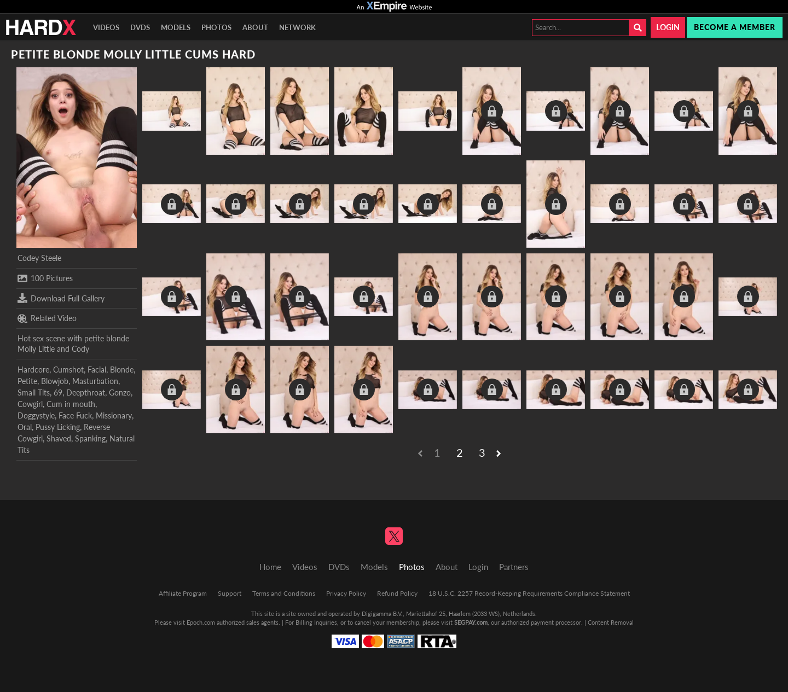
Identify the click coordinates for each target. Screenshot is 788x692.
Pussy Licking (58, 427)
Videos (106, 27)
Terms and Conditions (283, 593)
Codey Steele (39, 258)
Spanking (90, 438)
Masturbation (95, 381)
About (255, 27)
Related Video (47, 318)
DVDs (140, 27)
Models (175, 27)
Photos (216, 27)
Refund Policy (397, 593)
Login (668, 27)
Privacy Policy (346, 593)
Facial (97, 369)
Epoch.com (201, 622)
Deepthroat (85, 392)
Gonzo (120, 392)
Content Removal (611, 622)
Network (297, 27)
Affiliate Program (183, 593)
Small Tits (34, 392)
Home (270, 567)
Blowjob (54, 381)
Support (229, 593)
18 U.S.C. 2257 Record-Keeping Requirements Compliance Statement (529, 593)
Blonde (122, 369)
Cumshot (68, 369)
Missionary (114, 415)
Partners (514, 567)
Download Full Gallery (61, 298)
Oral (25, 427)
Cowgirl (30, 404)
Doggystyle (36, 415)
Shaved (59, 438)
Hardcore (33, 369)
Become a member (734, 27)
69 (58, 392)
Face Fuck (75, 415)
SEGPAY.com (471, 622)
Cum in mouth (71, 404)
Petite (27, 381)
